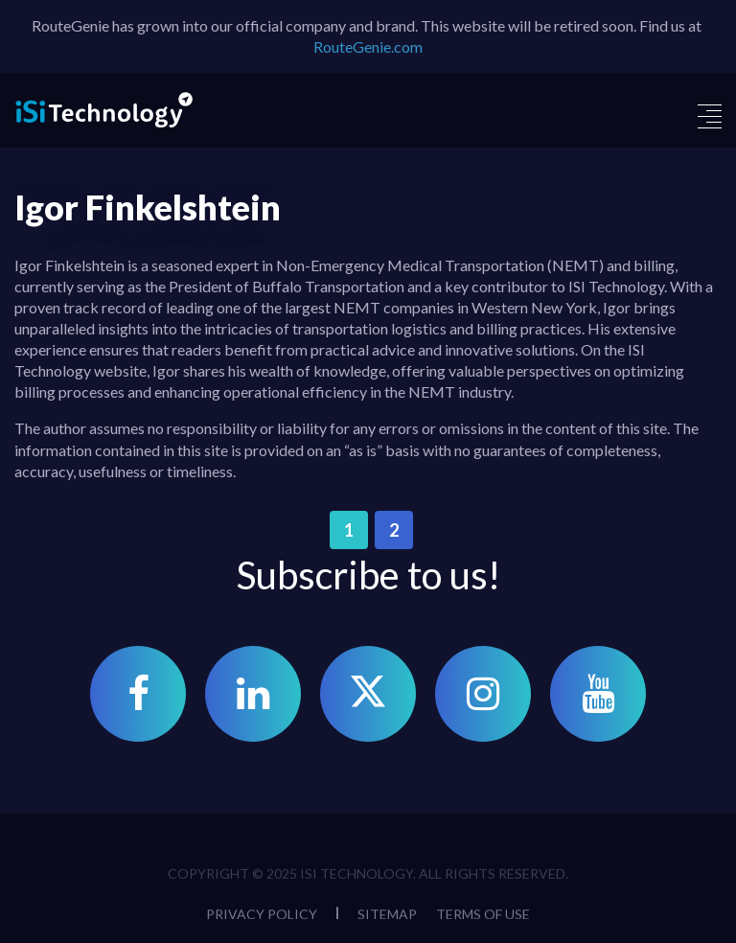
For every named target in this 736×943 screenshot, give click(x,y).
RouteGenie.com (368, 46)
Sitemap (387, 917)
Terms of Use (483, 917)
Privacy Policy (261, 917)
